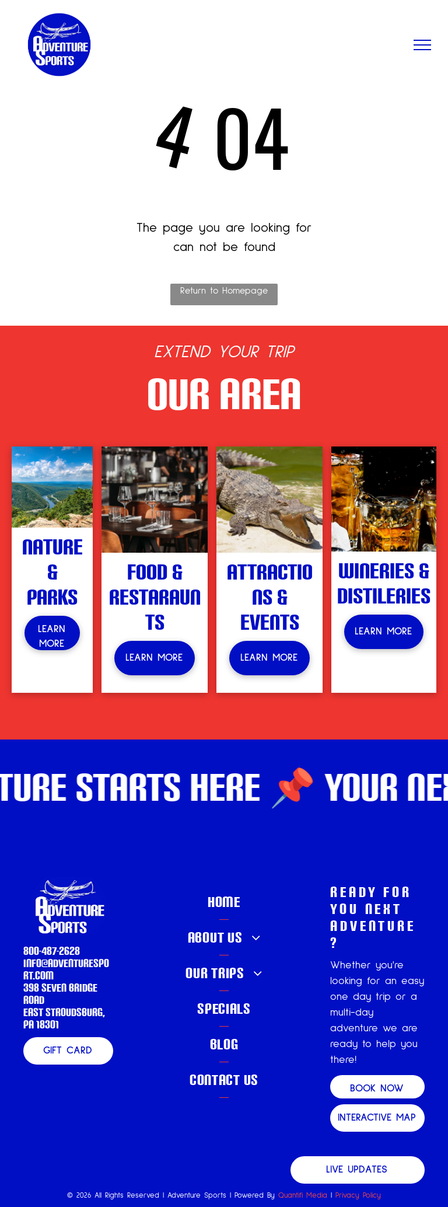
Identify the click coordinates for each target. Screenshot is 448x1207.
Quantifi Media (302, 1195)
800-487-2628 (51, 950)
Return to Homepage (224, 290)
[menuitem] (224, 902)
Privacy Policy (358, 1195)
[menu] (422, 45)
